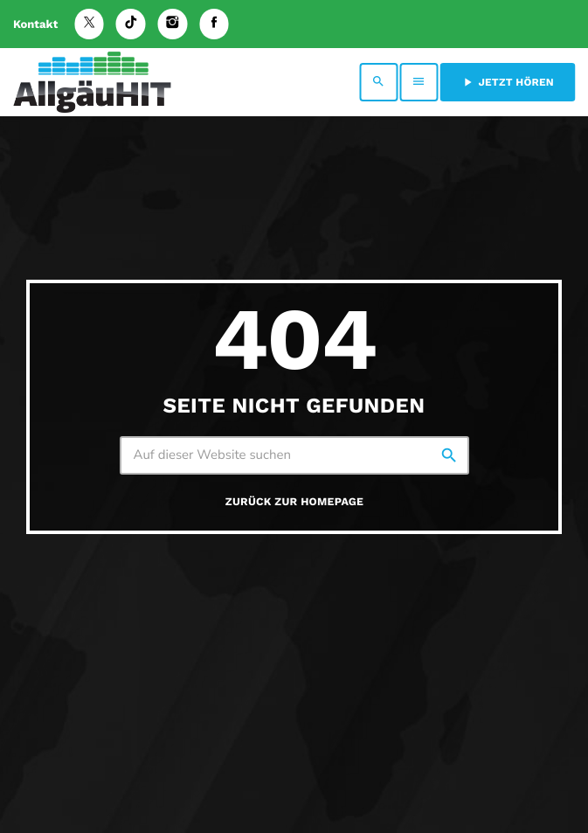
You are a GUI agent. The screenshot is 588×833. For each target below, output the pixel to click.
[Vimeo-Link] (92, 82)
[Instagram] (173, 24)
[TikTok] (131, 24)
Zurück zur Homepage (294, 502)
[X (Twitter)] (89, 24)
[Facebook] (214, 24)
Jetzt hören (507, 82)
